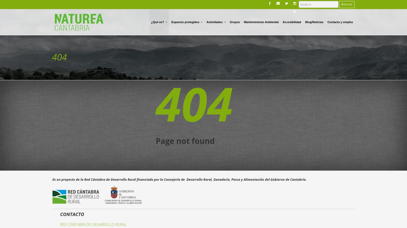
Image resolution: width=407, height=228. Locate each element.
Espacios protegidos (186, 22)
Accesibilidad (292, 22)
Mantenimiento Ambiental (261, 22)
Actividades (216, 22)
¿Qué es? (159, 22)
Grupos (235, 22)
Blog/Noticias (314, 22)
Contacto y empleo (340, 22)
